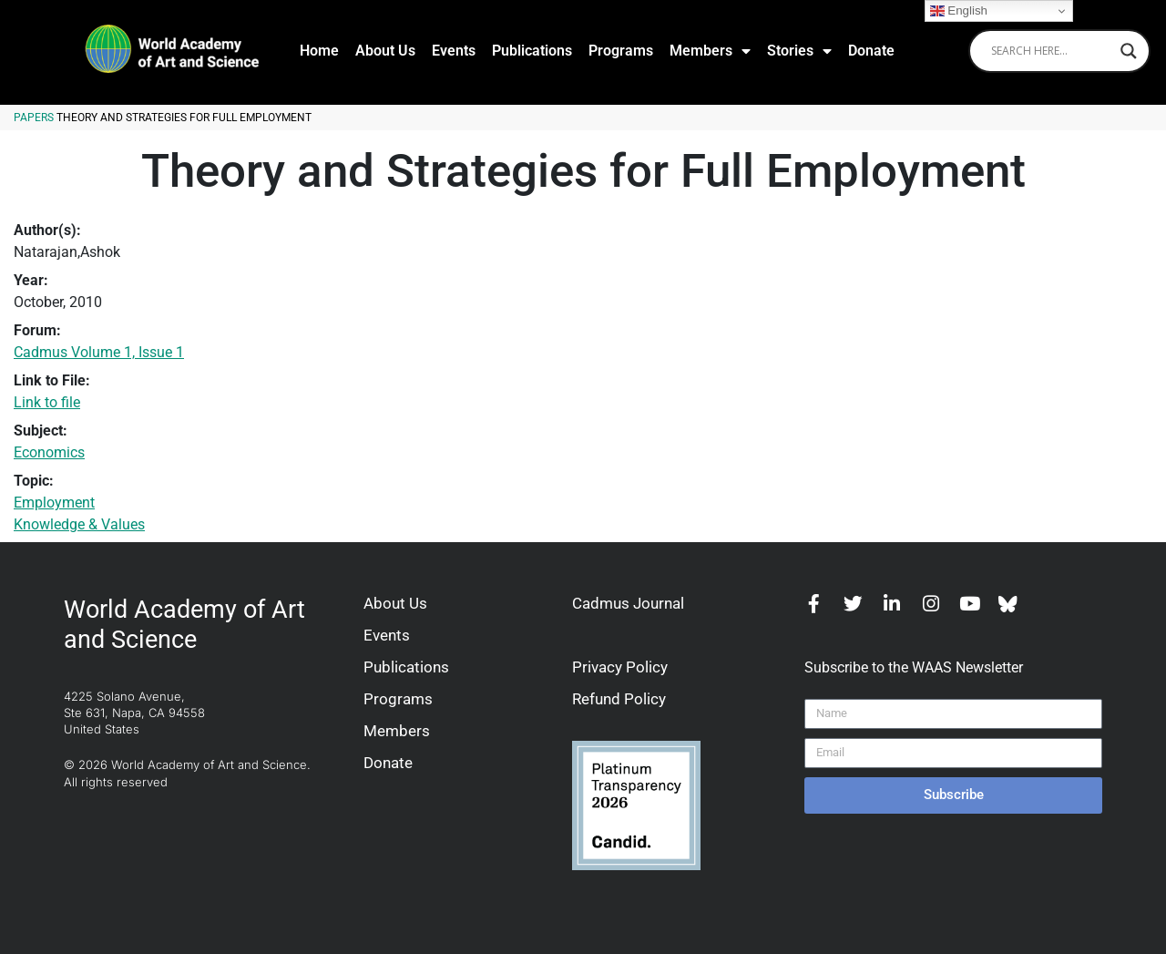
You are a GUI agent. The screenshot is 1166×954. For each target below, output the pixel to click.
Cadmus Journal (628, 603)
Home (319, 50)
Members (710, 51)
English (958, 11)
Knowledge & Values (79, 524)
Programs (620, 50)
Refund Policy (619, 699)
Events (454, 50)
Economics (49, 452)
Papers (34, 117)
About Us (385, 50)
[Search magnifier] (1128, 51)
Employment (54, 502)
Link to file (47, 402)
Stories (799, 51)
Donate (871, 50)
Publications (532, 50)
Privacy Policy (620, 667)
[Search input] (1051, 51)
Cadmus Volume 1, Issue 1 (99, 352)
